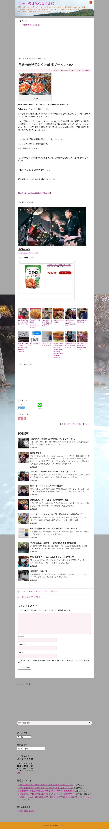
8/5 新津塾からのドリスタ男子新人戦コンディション (53, 529)
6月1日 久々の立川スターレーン (47, 344)
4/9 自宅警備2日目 (35, 344)
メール (22, 644)
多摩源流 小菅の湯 (38, 571)
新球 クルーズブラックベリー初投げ (46, 486)
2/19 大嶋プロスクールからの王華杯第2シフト (70, 345)
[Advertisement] (54, 43)
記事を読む (33, 447)
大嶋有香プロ (36, 453)
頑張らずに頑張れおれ (26, 811)
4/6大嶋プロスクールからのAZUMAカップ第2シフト (70, 323)
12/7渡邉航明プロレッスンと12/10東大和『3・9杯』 (23, 322)
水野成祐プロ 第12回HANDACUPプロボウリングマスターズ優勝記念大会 (47, 791)
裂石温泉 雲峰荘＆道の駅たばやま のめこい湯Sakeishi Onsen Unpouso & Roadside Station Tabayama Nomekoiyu (58, 350)
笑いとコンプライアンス (29, 597)
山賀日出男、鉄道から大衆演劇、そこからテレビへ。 (53, 439)
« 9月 (19, 773)
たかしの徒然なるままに (36, 3)
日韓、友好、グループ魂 (71, 424)
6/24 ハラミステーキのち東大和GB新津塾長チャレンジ (82, 346)
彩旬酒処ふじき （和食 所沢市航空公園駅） (50, 500)
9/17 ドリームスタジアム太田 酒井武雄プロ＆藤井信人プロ (57, 514)
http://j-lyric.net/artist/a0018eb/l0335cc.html (34, 193)
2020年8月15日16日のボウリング (82, 321)
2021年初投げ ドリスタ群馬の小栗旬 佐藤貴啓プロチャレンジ (47, 323)
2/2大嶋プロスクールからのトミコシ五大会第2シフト (53, 557)
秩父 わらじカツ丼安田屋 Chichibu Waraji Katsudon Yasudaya (23, 347)
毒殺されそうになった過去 (58, 321)
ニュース (76, 70)
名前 (21, 637)
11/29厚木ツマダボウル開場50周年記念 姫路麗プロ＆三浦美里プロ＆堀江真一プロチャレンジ (54, 797)
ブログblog (85, 70)
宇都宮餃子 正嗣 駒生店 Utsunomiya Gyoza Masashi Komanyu (35, 324)
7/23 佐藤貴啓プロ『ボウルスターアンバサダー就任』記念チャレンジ (45, 785)
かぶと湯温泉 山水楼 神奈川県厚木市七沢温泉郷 (54, 543)
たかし (87, 424)
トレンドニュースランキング (28, 253)
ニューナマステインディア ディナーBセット (37, 591)
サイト (20, 652)
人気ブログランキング (31, 25)
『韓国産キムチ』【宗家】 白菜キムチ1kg (59, 265)
